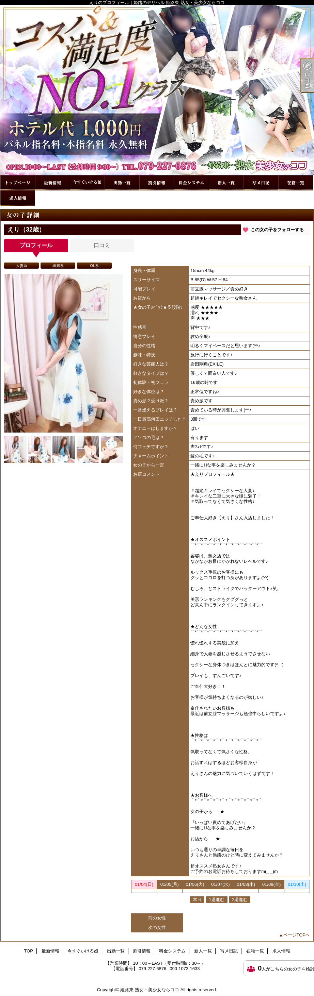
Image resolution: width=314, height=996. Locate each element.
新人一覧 (226, 182)
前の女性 (157, 918)
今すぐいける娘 (87, 182)
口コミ (102, 245)
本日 (197, 899)
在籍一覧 (295, 182)
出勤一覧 (122, 182)
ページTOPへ (296, 935)
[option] (63, 353)
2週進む (240, 899)
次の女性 (157, 927)
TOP (17, 182)
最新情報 (52, 182)
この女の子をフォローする (277, 229)
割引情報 (156, 182)
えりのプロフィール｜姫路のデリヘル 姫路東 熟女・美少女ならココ (157, 90)
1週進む (216, 899)
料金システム (191, 182)
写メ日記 (261, 182)
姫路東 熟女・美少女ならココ (149, 989)
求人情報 (17, 198)
